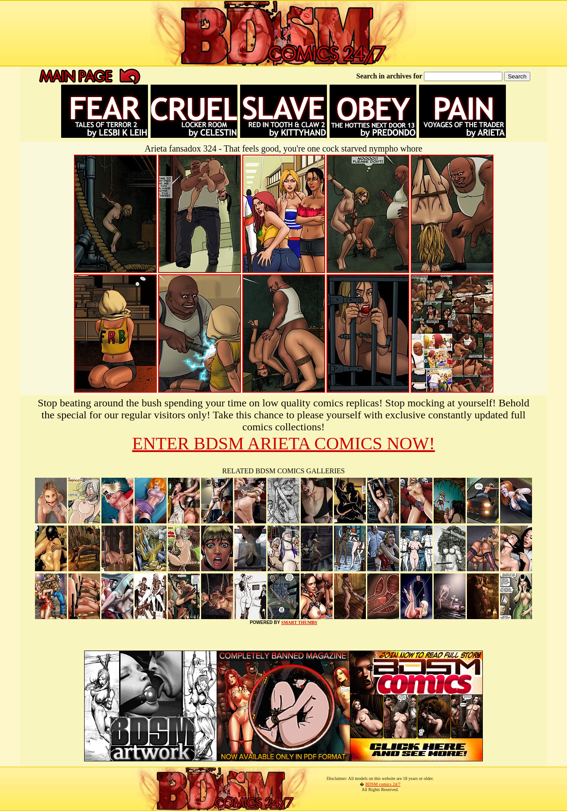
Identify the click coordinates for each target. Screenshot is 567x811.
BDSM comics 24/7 (382, 784)
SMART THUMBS (299, 622)
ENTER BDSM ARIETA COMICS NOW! (283, 443)
